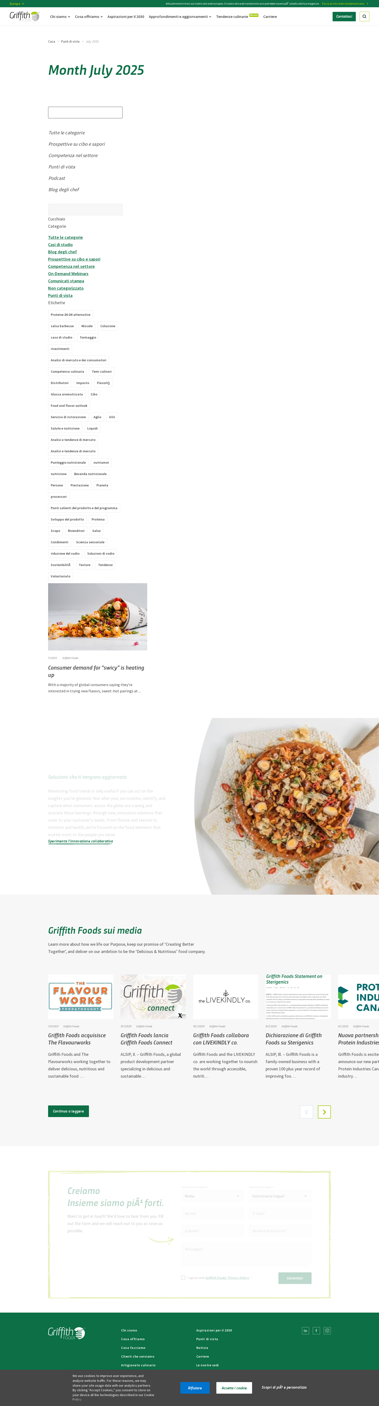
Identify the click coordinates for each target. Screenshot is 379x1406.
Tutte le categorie (66, 132)
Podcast (56, 178)
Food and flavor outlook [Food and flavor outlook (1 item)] (69, 405)
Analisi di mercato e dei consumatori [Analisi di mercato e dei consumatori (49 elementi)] (78, 360)
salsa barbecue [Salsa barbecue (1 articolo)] (62, 326)
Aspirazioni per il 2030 (214, 1330)
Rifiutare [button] (195, 1387)
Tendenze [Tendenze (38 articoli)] (105, 565)
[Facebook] (316, 1330)
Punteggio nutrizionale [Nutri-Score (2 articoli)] (68, 462)
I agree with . (219, 1278)
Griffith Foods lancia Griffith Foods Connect (146, 1038)
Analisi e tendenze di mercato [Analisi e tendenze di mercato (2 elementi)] (73, 451)
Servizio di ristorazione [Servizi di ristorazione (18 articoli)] (68, 417)
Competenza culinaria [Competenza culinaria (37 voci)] (67, 371)
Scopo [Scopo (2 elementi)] (55, 531)
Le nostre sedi (207, 1365)
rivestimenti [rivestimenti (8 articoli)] (60, 349)
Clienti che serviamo (137, 1356)
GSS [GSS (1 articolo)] (112, 417)
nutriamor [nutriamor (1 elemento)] (101, 462)
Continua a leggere (68, 1110)
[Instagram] (327, 1330)
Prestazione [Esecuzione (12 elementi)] (80, 485)
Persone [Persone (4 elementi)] (57, 485)
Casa (51, 41)
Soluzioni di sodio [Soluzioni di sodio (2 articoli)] (100, 553)
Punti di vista (70, 41)
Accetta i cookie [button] (234, 1387)
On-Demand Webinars (68, 273)
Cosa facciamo (133, 1348)
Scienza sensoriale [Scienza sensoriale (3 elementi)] (90, 542)
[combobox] (212, 1196)
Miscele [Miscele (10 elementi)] (87, 326)
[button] (324, 1112)
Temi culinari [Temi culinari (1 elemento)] (102, 371)
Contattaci (295, 1277)
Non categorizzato (66, 288)
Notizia (202, 1348)
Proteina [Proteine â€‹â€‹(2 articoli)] (98, 519)
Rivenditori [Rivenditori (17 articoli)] (76, 531)
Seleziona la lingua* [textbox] (268, 1196)
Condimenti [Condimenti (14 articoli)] (59, 542)
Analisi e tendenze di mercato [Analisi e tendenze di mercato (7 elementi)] (73, 440)
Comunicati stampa (66, 281)
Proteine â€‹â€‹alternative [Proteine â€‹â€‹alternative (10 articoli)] (70, 314)
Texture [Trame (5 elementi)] (84, 565)
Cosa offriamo (133, 1339)
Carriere (202, 1356)
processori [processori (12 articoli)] (59, 496)
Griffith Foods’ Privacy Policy (227, 1278)
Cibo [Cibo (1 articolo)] (94, 394)
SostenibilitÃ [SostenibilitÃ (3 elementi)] (61, 565)
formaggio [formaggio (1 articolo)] (88, 337)
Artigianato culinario (138, 1365)
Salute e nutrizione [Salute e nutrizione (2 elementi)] (65, 428)
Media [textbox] (189, 1196)
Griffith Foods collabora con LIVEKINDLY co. (221, 1038)
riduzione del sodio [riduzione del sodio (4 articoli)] (65, 553)
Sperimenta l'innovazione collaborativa (80, 840)
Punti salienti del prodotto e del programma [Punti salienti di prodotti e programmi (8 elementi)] (84, 508)
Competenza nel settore (72, 155)
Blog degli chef (63, 189)
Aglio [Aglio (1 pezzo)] (97, 417)
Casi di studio (60, 244)
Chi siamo (129, 1330)
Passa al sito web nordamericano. (343, 3)
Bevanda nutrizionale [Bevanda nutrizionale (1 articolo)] (90, 474)
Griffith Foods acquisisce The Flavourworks (77, 1038)
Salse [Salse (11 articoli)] (96, 531)
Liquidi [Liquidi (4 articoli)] (92, 428)
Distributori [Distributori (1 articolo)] (60, 383)
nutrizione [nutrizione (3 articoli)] (58, 474)
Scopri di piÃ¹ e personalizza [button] (284, 1387)
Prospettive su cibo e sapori (76, 144)
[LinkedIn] (305, 1330)
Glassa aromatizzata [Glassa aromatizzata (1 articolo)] (67, 394)
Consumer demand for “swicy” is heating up (96, 671)
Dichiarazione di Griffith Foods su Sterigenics (294, 1038)
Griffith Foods (70, 658)
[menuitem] (305, 1330)
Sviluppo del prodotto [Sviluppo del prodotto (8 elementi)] (67, 519)
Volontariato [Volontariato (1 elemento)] (60, 576)
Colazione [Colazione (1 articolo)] (107, 326)
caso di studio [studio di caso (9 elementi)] (61, 337)
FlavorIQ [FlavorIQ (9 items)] (103, 383)
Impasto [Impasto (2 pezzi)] (82, 383)
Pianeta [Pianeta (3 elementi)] (102, 485)
